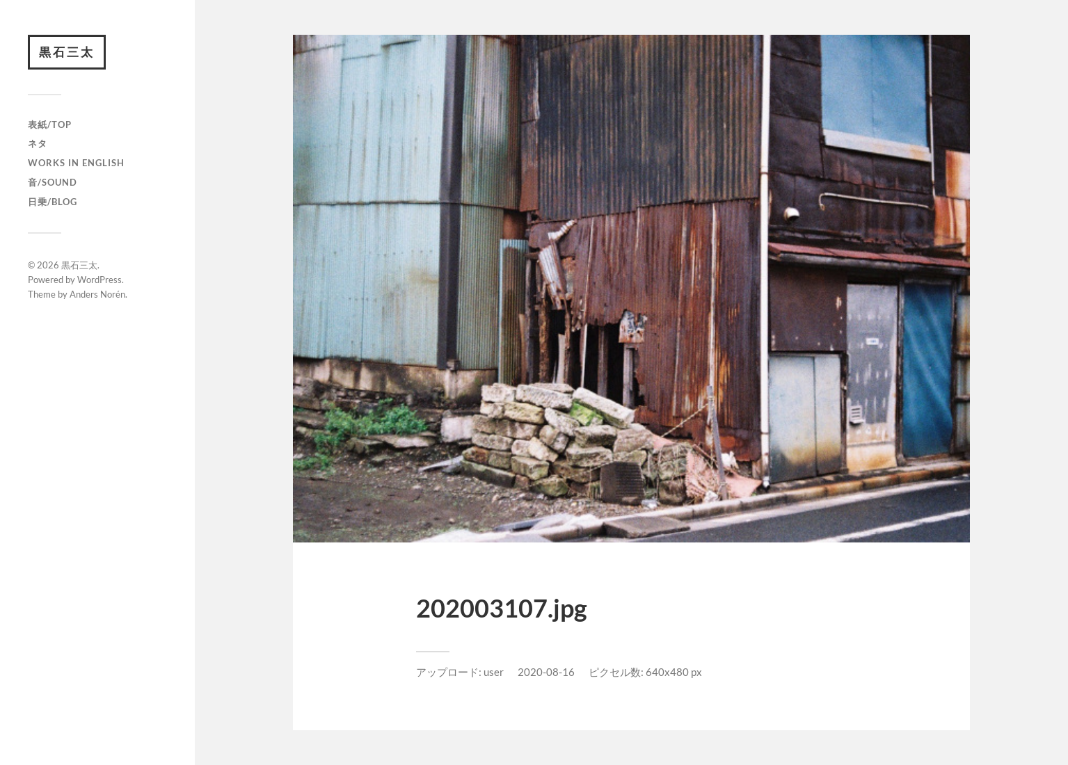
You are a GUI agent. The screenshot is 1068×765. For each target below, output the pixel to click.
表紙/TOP (50, 124)
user (494, 672)
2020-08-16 (546, 672)
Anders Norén (97, 294)
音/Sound (52, 182)
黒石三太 (67, 52)
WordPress (99, 279)
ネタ (37, 143)
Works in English (76, 162)
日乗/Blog (52, 201)
